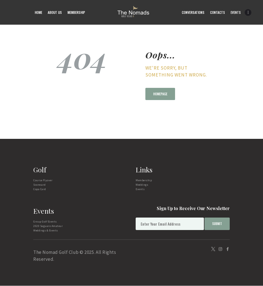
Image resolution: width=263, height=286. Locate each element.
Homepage (160, 93)
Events (140, 189)
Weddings (142, 185)
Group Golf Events (45, 221)
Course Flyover (42, 180)
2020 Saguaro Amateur (48, 226)
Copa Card (39, 189)
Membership (144, 180)
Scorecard (39, 185)
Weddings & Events (45, 230)
